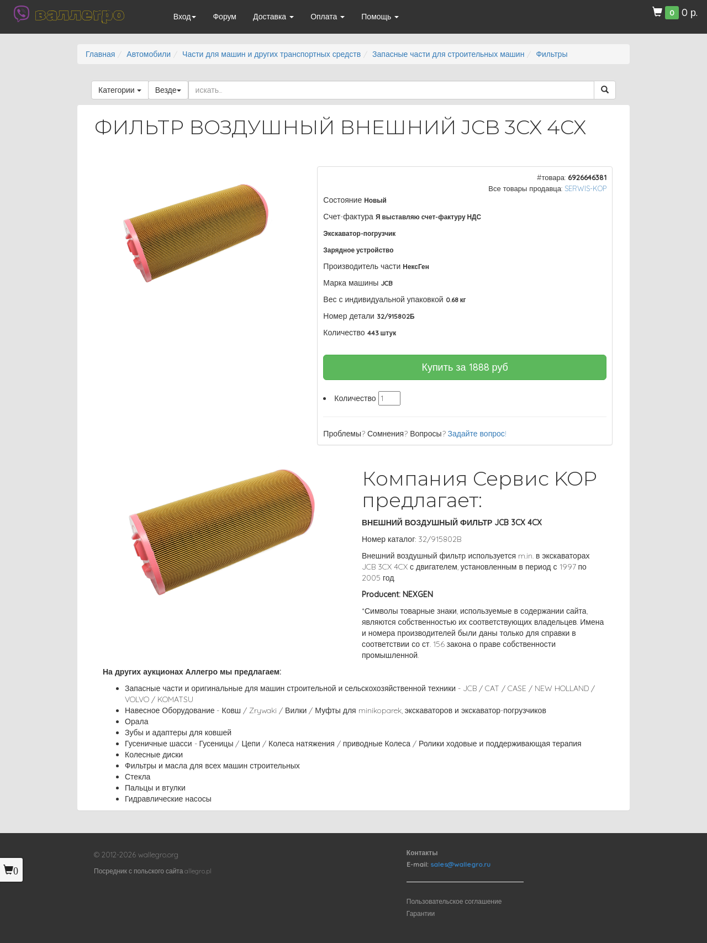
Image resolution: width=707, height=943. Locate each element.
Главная (100, 54)
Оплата (327, 17)
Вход (185, 17)
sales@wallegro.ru (460, 864)
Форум (224, 17)
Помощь (380, 17)
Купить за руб (464, 367)
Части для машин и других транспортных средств (271, 54)
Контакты (422, 853)
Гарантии (421, 913)
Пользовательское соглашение (454, 901)
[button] (282, 176)
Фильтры (551, 54)
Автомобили (148, 54)
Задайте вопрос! (477, 434)
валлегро (79, 13)
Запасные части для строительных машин (448, 54)
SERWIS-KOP (585, 188)
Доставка (273, 17)
